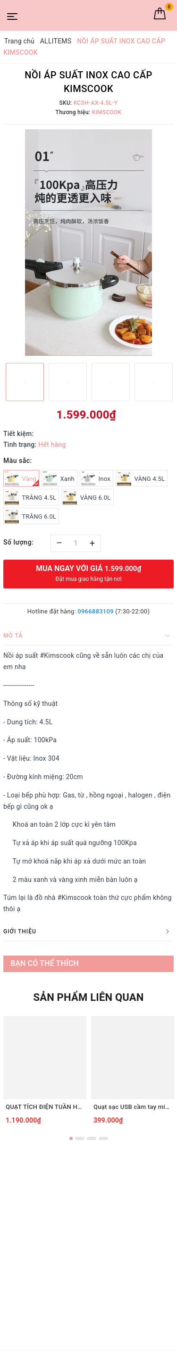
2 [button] (79, 1138)
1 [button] (71, 1138)
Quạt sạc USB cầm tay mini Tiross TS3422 (132, 1106)
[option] (88, 242)
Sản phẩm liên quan (88, 997)
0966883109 (95, 611)
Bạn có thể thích (44, 963)
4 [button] (103, 1138)
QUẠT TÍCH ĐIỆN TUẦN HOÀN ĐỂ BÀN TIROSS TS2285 (45, 1106)
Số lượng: (18, 542)
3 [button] (91, 1138)
